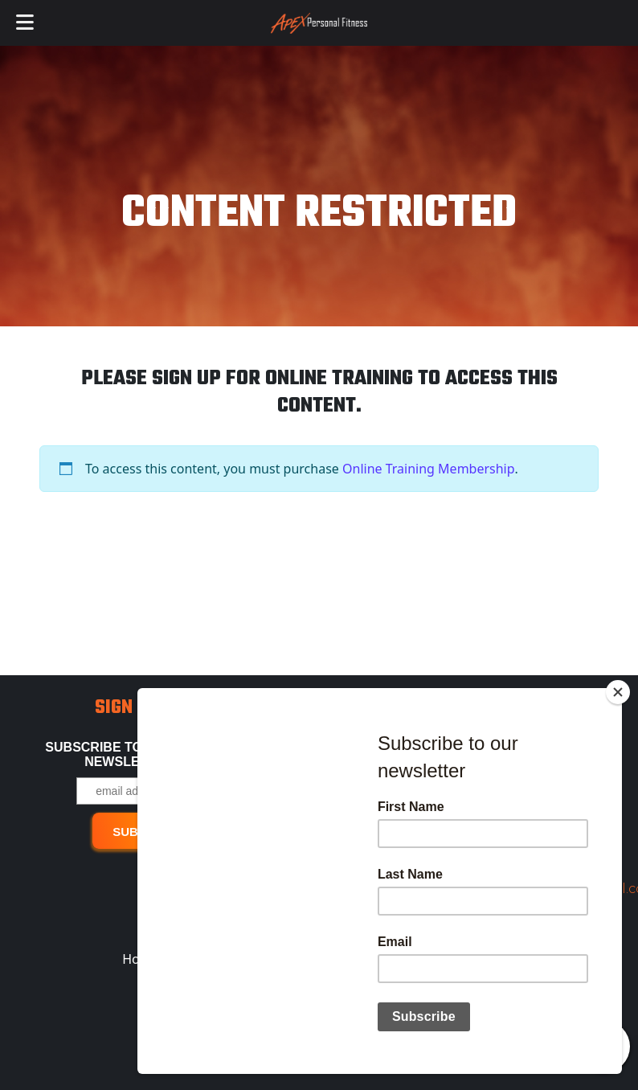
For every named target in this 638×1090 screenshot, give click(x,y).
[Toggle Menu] (25, 23)
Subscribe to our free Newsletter (128, 754)
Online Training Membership (428, 468)
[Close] (618, 701)
